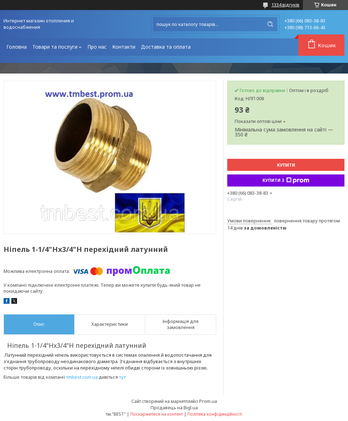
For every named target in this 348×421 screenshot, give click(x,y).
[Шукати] (270, 24)
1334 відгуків (285, 4)
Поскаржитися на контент (156, 414)
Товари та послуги (54, 46)
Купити (286, 165)
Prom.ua (208, 401)
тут (122, 377)
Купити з (285, 180)
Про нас (97, 46)
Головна (16, 46)
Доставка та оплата (166, 46)
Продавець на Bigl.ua (174, 407)
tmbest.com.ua (82, 377)
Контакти (123, 46)
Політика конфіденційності (214, 414)
